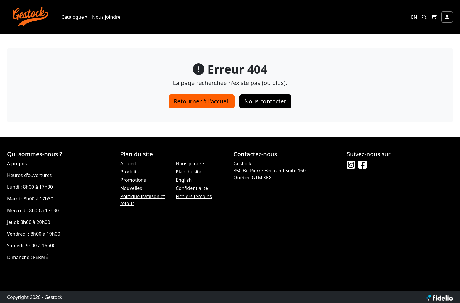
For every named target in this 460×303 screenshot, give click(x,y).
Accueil (128, 163)
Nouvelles (131, 188)
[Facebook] (362, 165)
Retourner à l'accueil (201, 101)
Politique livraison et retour (142, 200)
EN (414, 17)
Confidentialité (192, 188)
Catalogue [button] (72, 17)
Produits (129, 171)
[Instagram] (351, 165)
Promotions (133, 180)
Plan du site (188, 171)
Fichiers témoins (194, 196)
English (184, 180)
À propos (17, 163)
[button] (424, 17)
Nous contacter (265, 101)
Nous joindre (106, 17)
